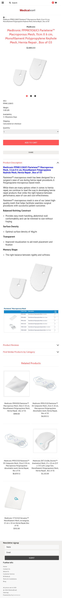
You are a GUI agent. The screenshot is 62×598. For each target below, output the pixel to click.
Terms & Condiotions (10, 579)
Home (5, 566)
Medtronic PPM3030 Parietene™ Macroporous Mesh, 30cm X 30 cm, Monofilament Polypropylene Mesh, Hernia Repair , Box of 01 (16, 407)
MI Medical (6, 576)
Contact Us (6, 569)
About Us (6, 571)
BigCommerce (15, 595)
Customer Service (9, 574)
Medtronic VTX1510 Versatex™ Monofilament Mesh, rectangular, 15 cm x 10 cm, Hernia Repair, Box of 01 (16, 522)
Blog (4, 581)
